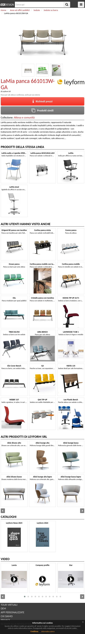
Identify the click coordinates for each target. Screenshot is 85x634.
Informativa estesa (48, 631)
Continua (34, 631)
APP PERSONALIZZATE (12, 612)
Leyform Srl (7, 91)
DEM (3, 608)
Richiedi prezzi (43, 101)
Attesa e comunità (24, 117)
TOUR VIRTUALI (9, 604)
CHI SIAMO (7, 616)
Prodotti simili (42, 110)
